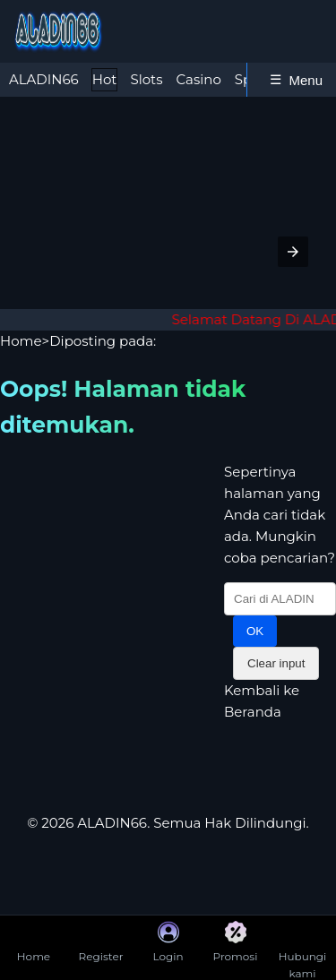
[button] (293, 251)
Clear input (276, 663)
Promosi (235, 942)
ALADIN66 (44, 79)
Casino (199, 79)
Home (21, 340)
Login (167, 942)
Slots (146, 79)
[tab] (44, 79)
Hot (104, 79)
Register (101, 942)
